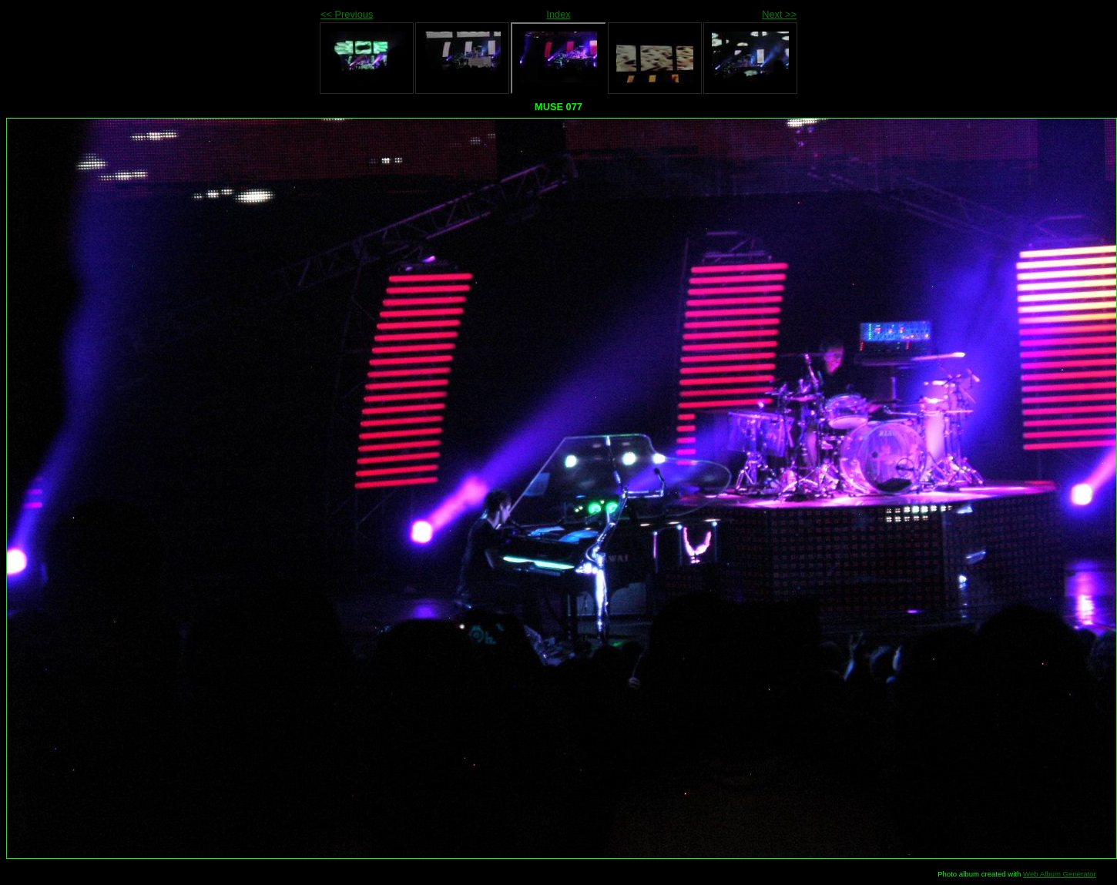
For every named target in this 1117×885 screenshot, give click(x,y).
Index (558, 14)
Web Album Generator (1059, 874)
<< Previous (346, 14)
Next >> (779, 14)
